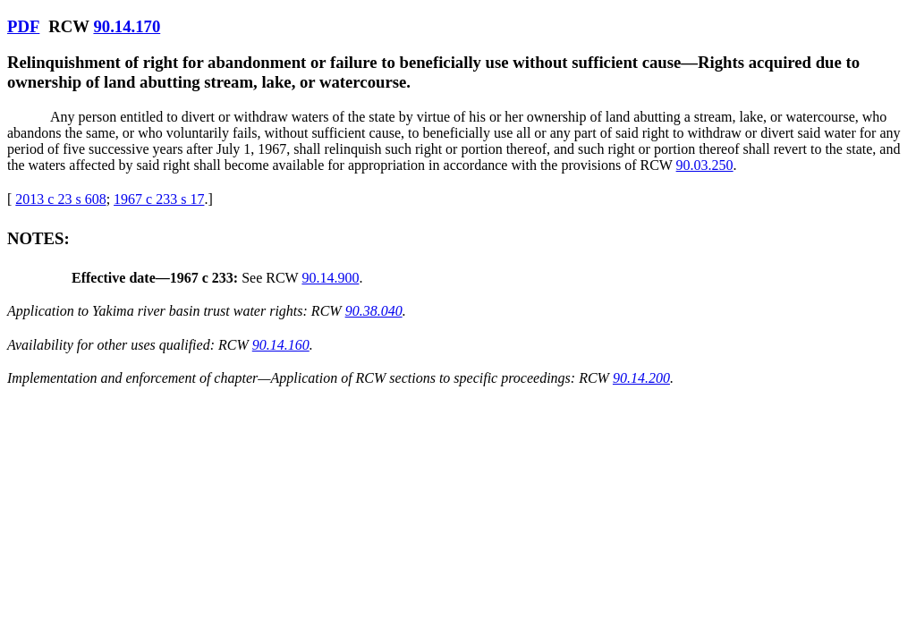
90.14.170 (126, 26)
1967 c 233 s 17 (159, 199)
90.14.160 (281, 344)
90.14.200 (641, 378)
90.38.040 (374, 310)
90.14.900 (330, 277)
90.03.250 (705, 165)
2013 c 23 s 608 (60, 199)
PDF (23, 26)
